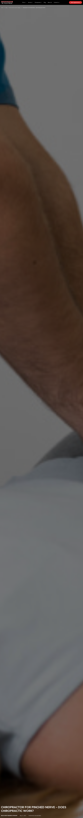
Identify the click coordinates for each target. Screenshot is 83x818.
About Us (50, 2)
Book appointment (75, 2)
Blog (45, 2)
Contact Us (56, 2)
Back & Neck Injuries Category (15, 7)
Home (2, 7)
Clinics (23, 2)
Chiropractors (38, 2)
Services (30, 2)
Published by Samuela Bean (35, 815)
